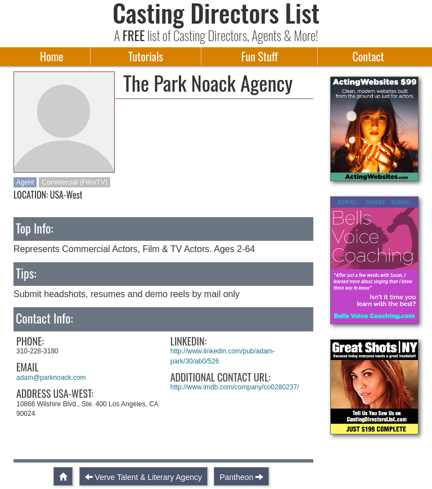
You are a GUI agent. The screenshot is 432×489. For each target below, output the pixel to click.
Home (52, 56)
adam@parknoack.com (51, 378)
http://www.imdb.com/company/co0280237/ (234, 387)
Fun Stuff (259, 56)
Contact (368, 56)
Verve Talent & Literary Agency (148, 477)
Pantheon (236, 477)
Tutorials (145, 56)
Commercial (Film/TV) (74, 182)
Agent (25, 182)
